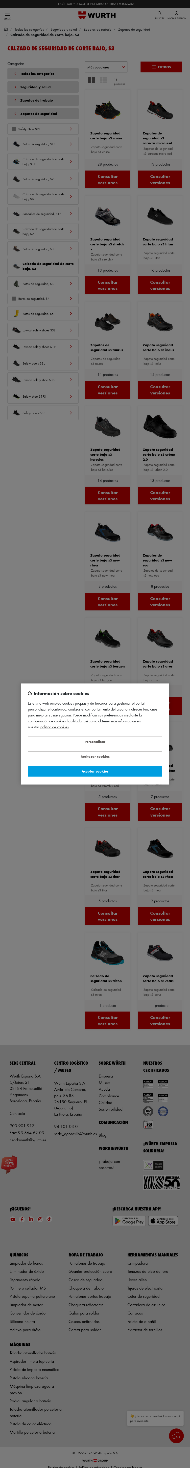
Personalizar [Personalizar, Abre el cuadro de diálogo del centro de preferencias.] (95, 741)
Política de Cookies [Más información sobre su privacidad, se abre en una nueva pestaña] (54, 727)
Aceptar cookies (95, 771)
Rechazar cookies (95, 757)
